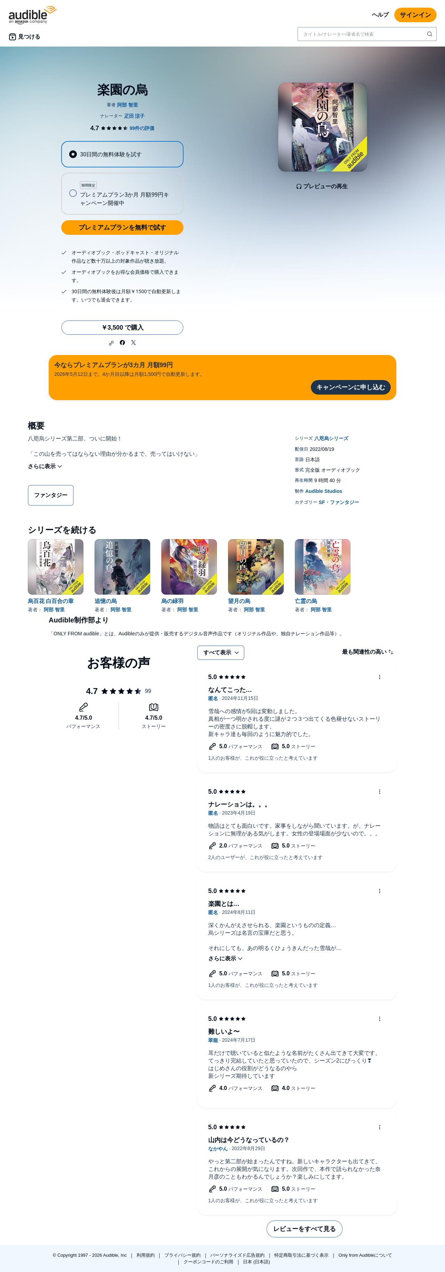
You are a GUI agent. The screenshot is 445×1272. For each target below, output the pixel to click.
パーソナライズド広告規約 (238, 1255)
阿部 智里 (54, 609)
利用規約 (146, 1255)
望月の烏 (239, 601)
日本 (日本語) (256, 1261)
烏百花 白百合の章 (51, 601)
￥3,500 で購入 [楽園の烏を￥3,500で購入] (122, 327)
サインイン (415, 14)
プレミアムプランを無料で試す (122, 227)
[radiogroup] (122, 178)
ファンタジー (50, 496)
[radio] (122, 154)
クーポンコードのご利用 (209, 1261)
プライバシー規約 (183, 1255)
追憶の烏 (106, 601)
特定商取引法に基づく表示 (302, 1255)
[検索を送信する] (430, 34)
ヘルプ (380, 15)
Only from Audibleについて (366, 1255)
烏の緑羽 (172, 601)
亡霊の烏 (306, 601)
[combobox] (367, 34)
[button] (111, 343)
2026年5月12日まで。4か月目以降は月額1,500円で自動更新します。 (129, 369)
